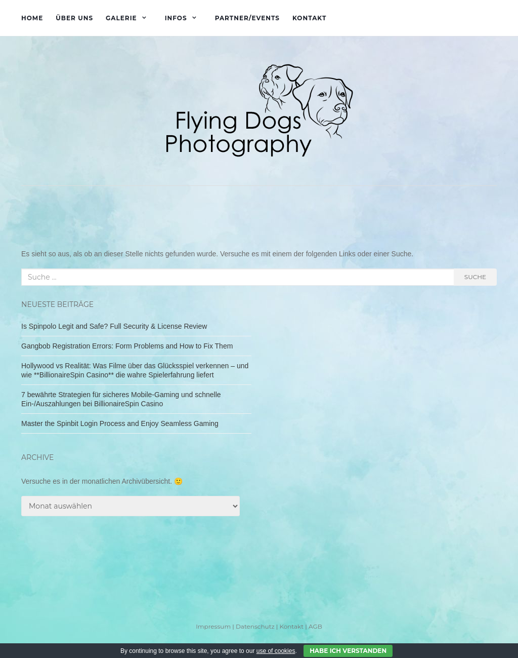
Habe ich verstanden (348, 650)
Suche (475, 277)
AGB (315, 626)
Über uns (74, 18)
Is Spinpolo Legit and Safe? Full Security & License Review (114, 326)
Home (32, 18)
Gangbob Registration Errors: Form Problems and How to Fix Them (127, 346)
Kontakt (309, 18)
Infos (176, 18)
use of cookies (275, 650)
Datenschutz (255, 626)
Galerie (121, 18)
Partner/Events (247, 18)
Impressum (213, 626)
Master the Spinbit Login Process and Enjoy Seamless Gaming (120, 423)
